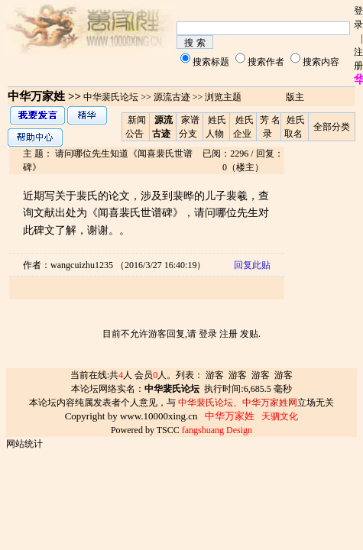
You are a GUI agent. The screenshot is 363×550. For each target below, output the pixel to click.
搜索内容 (321, 62)
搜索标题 (211, 62)
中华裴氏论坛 (110, 97)
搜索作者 (266, 62)
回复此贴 (252, 265)
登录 (208, 333)
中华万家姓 (36, 96)
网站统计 (24, 443)
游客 (215, 375)
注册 (228, 333)
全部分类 (331, 126)
